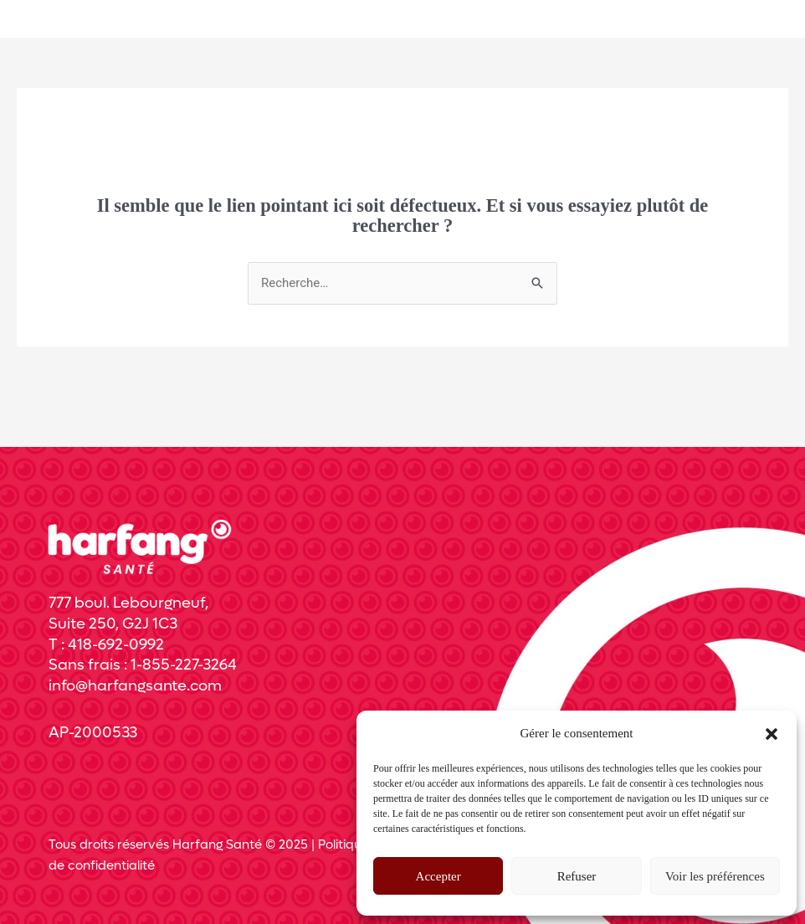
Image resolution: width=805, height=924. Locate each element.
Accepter (438, 876)
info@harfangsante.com (135, 686)
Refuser (577, 876)
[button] (771, 734)
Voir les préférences (715, 876)
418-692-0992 (116, 644)
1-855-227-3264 (184, 665)
